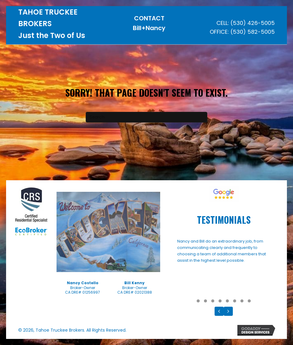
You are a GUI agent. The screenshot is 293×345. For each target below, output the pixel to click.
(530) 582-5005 (252, 32)
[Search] (146, 117)
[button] (198, 301)
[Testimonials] (224, 267)
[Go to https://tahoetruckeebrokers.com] (61, 25)
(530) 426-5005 (252, 23)
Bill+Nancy (149, 28)
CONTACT (149, 18)
